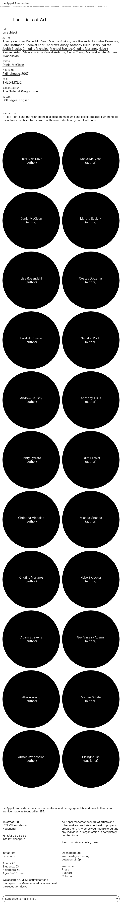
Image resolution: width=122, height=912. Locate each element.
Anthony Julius (80, 45)
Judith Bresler (11, 49)
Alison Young (75, 52)
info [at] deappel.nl (14, 839)
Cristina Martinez (85, 49)
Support (67, 873)
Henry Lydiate (101, 45)
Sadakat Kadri (35, 45)
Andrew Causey (57, 45)
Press (65, 869)
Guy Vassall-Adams (51, 52)
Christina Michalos (35, 49)
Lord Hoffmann (13, 45)
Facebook (8, 856)
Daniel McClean (37, 41)
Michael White (96, 52)
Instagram (8, 853)
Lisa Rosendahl (82, 41)
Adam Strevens (25, 52)
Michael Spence (61, 49)
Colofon (67, 876)
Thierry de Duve (13, 41)
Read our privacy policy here (80, 842)
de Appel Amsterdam (16, 3)
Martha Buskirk (59, 41)
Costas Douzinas (106, 41)
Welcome (68, 866)
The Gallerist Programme (20, 91)
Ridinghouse (11, 74)
